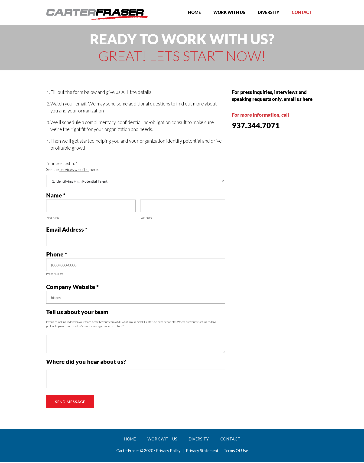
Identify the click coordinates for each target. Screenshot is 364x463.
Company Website (70, 287)
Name (54, 195)
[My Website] (97, 13)
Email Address (65, 229)
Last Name (146, 217)
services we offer (74, 169)
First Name (53, 217)
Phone (55, 254)
